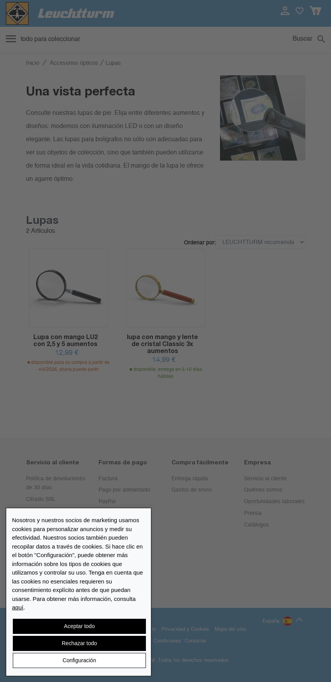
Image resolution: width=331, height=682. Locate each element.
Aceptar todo (79, 626)
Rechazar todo (79, 643)
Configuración (79, 660)
